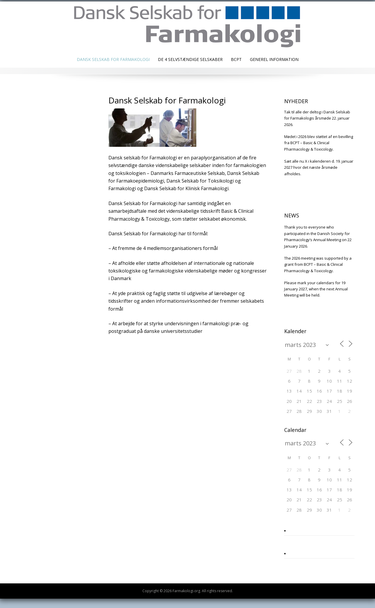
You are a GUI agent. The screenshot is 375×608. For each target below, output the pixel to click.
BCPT (236, 59)
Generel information (274, 59)
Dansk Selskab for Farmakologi (113, 59)
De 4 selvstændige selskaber (190, 59)
